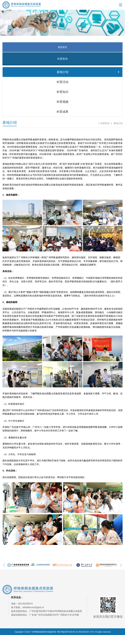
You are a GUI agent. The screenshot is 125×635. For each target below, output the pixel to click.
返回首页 (62, 47)
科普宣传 (105, 123)
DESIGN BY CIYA (86, 632)
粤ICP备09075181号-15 (67, 632)
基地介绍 (118, 123)
